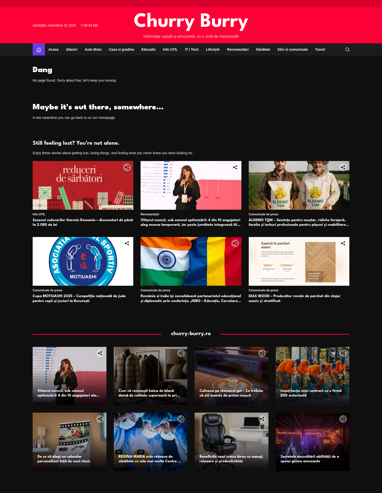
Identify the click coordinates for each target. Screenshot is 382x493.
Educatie (148, 49)
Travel (320, 49)
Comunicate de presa (263, 214)
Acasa (53, 49)
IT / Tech (192, 49)
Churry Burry (191, 22)
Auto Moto (93, 49)
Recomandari (238, 49)
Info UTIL (170, 49)
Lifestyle (213, 49)
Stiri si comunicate (292, 49)
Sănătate (263, 49)
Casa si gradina (121, 49)
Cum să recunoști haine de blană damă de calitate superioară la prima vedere (150, 395)
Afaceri (71, 49)
